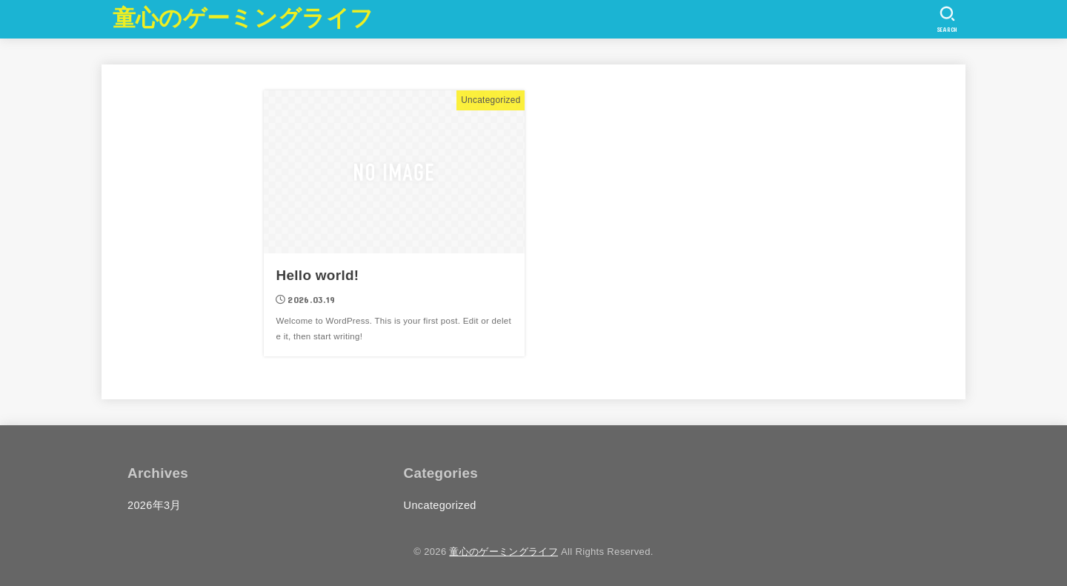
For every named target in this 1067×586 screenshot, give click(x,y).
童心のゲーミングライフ (243, 18)
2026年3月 (154, 505)
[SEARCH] (947, 19)
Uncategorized (440, 505)
